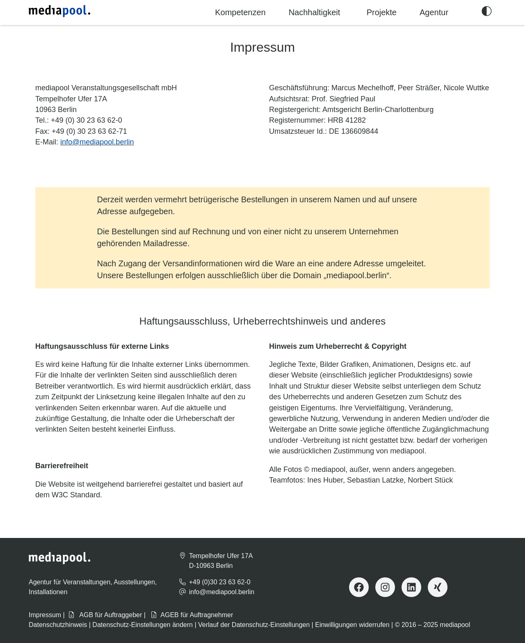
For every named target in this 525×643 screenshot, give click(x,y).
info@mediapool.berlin (97, 142)
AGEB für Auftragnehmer (192, 614)
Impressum (45, 614)
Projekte (382, 12)
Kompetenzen (240, 12)
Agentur (434, 12)
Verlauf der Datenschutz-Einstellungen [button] (254, 624)
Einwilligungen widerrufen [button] (352, 624)
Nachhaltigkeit (314, 12)
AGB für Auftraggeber (105, 614)
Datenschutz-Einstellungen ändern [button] (142, 624)
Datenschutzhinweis (58, 624)
